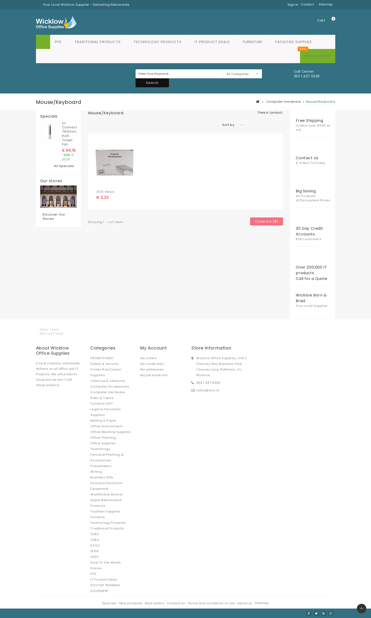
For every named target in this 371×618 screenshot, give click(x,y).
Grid (90, 125)
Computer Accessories (109, 386)
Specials (48, 116)
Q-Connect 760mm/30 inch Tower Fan (69, 133)
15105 (94, 551)
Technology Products (157, 41)
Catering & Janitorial (107, 381)
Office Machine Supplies (110, 432)
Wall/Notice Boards (106, 494)
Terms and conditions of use (212, 603)
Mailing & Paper (103, 420)
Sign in (292, 4)
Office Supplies (103, 443)
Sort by (228, 125)
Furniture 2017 (101, 403)
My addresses (152, 369)
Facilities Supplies (293, 41)
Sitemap (262, 603)
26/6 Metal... (106, 192)
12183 (94, 534)
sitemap (326, 4)
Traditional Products (98, 41)
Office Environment (106, 426)
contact (307, 4)
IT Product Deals (212, 41)
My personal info (154, 375)
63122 (95, 545)
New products (131, 603)
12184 (94, 540)
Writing (96, 471)
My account (153, 348)
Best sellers (155, 603)
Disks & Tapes (102, 398)
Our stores (51, 181)
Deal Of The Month (105, 562)
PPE (58, 41)
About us (245, 603)
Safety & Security (104, 364)
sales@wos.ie (207, 390)
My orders (148, 358)
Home (43, 42)
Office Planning (103, 437)
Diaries (96, 568)
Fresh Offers (318, 55)
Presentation (101, 466)
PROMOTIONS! (102, 358)
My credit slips (152, 364)
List (97, 125)
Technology (100, 449)
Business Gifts (101, 477)
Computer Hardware (107, 392)
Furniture (252, 41)
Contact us (176, 603)
